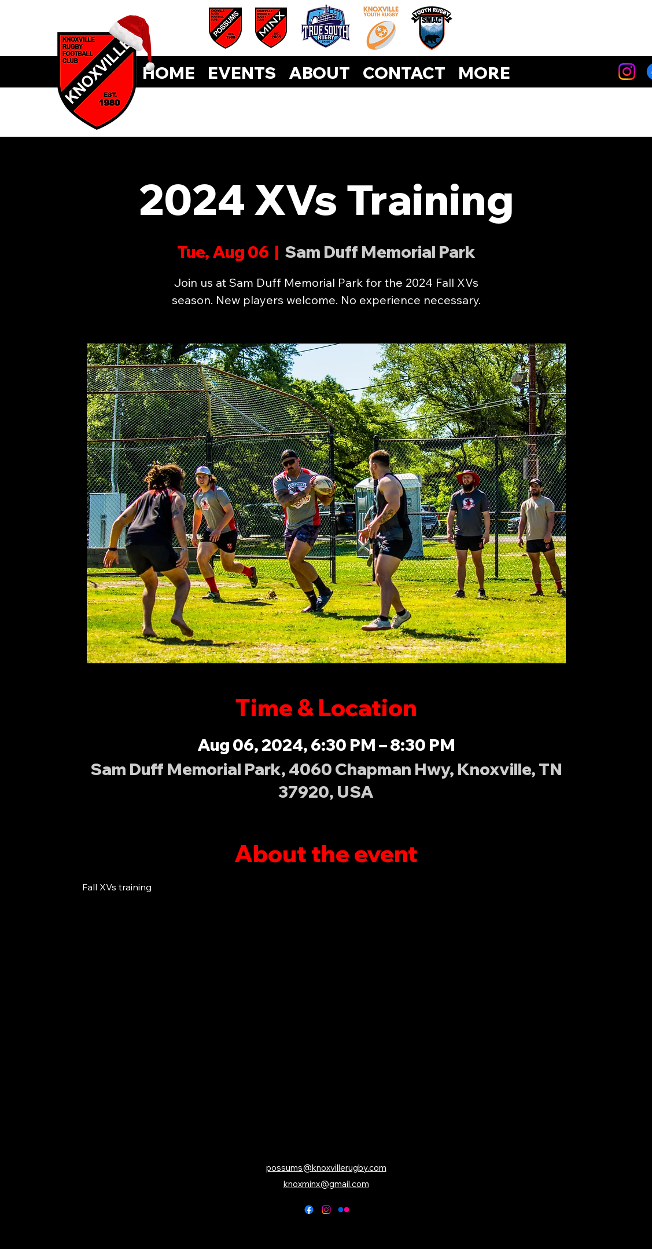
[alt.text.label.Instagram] (326, 1209)
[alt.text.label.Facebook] (309, 1209)
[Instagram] (627, 71)
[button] (484, 73)
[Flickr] (343, 1209)
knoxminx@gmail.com (326, 1183)
